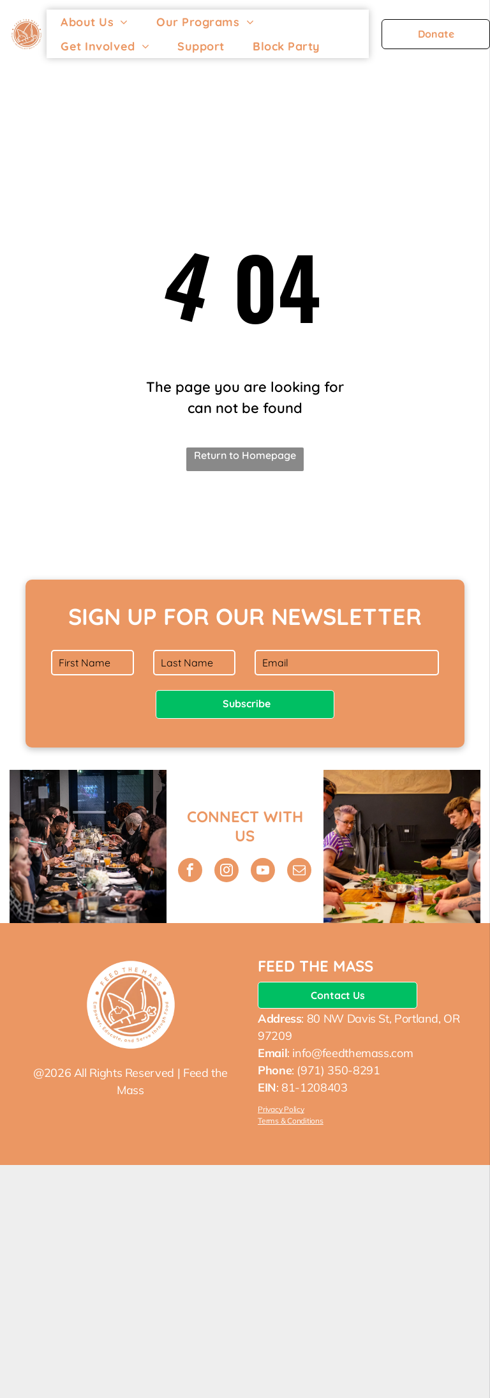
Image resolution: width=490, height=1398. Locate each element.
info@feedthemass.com (352, 1053)
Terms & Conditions (290, 1120)
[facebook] (190, 871)
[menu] (462, 35)
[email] (299, 871)
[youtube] (263, 871)
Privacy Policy (281, 1109)
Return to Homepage (245, 455)
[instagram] (226, 871)
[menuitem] (94, 22)
